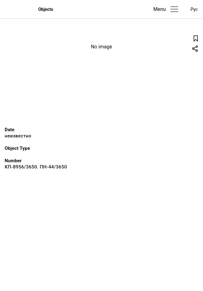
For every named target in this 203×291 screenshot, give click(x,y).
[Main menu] (174, 9)
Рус (194, 9)
